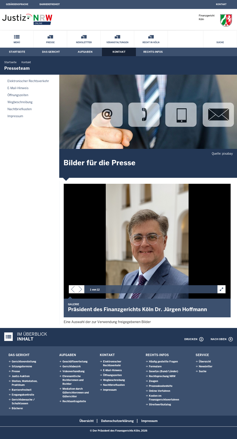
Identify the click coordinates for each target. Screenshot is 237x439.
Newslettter (84, 42)
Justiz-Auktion (21, 376)
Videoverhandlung (73, 371)
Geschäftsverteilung (74, 361)
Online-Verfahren (159, 391)
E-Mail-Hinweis (17, 88)
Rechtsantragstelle (74, 401)
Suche (220, 42)
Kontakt (221, 4)
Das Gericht (51, 52)
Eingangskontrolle (23, 394)
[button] (73, 290)
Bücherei (17, 408)
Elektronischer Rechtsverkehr (28, 81)
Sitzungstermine (22, 366)
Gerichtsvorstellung (24, 361)
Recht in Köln (150, 42)
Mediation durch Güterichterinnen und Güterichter (75, 392)
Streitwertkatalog (160, 404)
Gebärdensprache (17, 4)
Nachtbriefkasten (19, 109)
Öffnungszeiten (17, 95)
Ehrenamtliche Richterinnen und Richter (72, 380)
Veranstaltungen (117, 42)
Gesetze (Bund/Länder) (163, 371)
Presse (50, 42)
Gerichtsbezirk (71, 366)
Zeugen (153, 381)
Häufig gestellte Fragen (163, 361)
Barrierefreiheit (50, 4)
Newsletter (205, 366)
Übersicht (205, 361)
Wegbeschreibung (19, 102)
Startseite (17, 52)
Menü (17, 42)
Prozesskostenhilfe (160, 386)
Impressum (15, 116)
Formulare (155, 366)
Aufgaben (85, 52)
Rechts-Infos (153, 52)
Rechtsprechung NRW (162, 376)
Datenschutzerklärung (117, 421)
